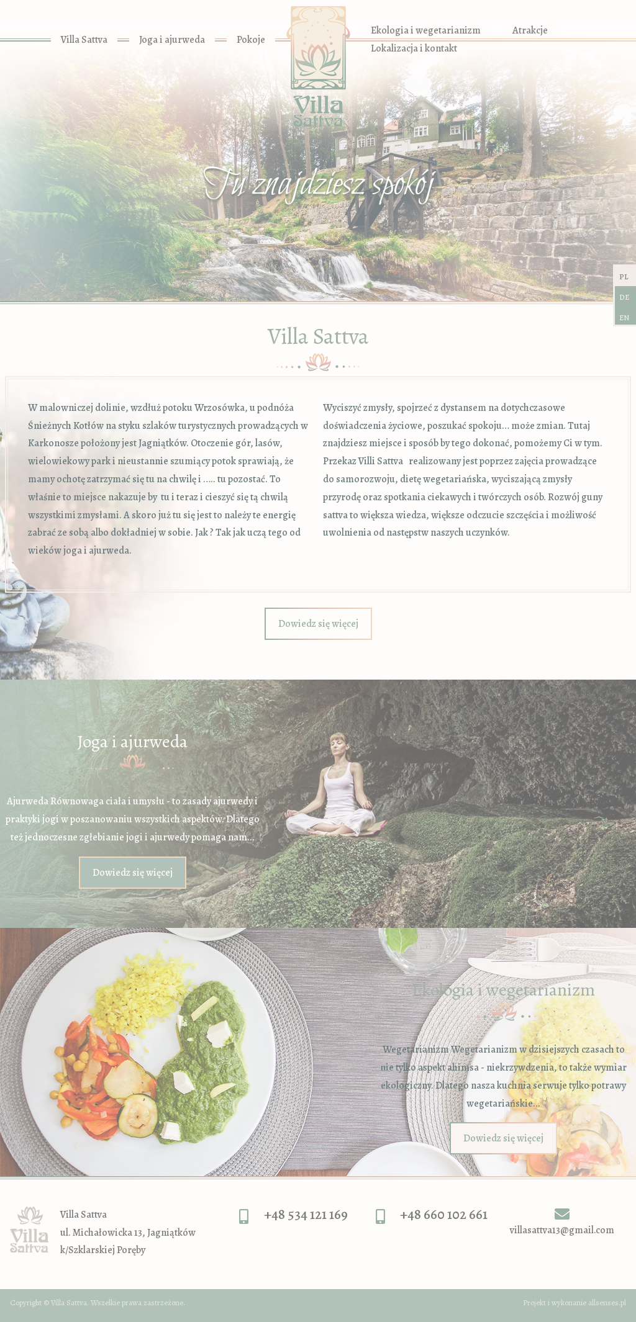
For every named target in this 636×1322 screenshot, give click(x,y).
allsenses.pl (607, 1302)
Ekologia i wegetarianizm (426, 30)
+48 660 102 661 (444, 1214)
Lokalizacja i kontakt (414, 48)
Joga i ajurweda (172, 40)
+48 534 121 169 (306, 1214)
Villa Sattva (84, 40)
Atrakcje (530, 30)
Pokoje (251, 40)
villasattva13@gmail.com (562, 1230)
